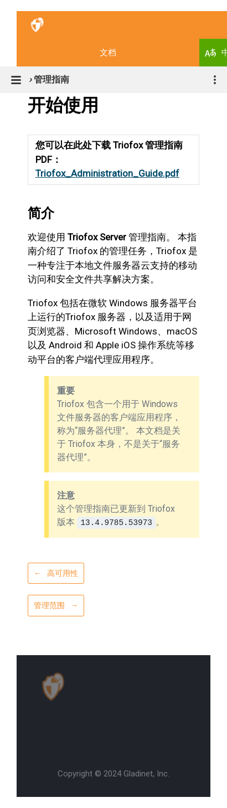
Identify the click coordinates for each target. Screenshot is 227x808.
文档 (108, 53)
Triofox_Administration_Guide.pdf (107, 173)
